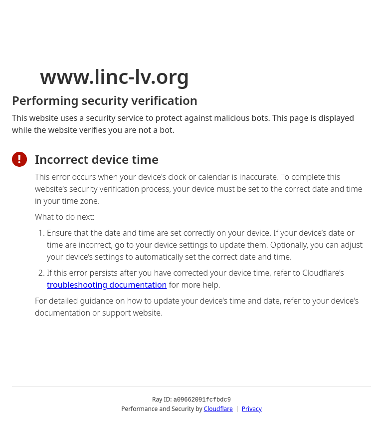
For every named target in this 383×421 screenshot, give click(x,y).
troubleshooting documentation (107, 284)
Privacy (252, 408)
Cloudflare (218, 408)
